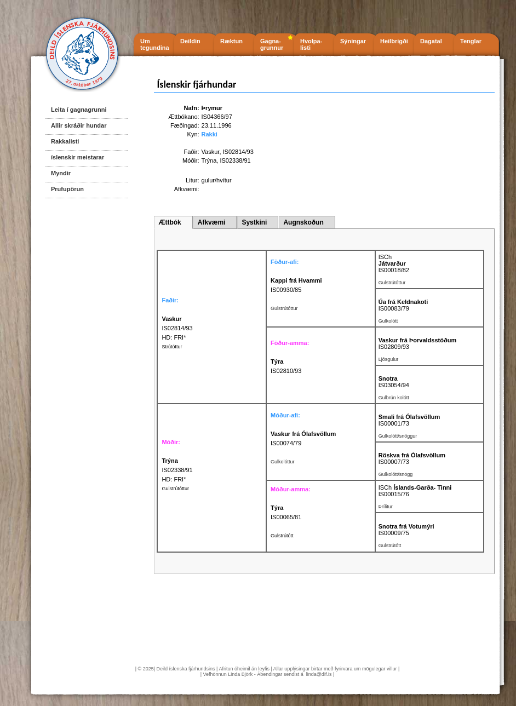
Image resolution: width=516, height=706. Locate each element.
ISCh (385, 257)
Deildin (190, 41)
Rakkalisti (65, 141)
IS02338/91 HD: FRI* (177, 470)
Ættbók (169, 222)
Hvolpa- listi (311, 44)
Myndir (61, 173)
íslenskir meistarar (77, 157)
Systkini (254, 222)
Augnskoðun (303, 222)
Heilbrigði (394, 41)
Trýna (209, 160)
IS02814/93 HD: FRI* (177, 328)
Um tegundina (154, 44)
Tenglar (470, 41)
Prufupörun (67, 189)
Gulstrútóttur (175, 488)
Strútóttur (172, 346)
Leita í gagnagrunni (78, 109)
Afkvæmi (212, 222)
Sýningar (353, 41)
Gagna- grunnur (271, 44)
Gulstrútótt (282, 535)
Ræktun (231, 41)
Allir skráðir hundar (78, 125)
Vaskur (211, 151)
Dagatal (431, 41)
